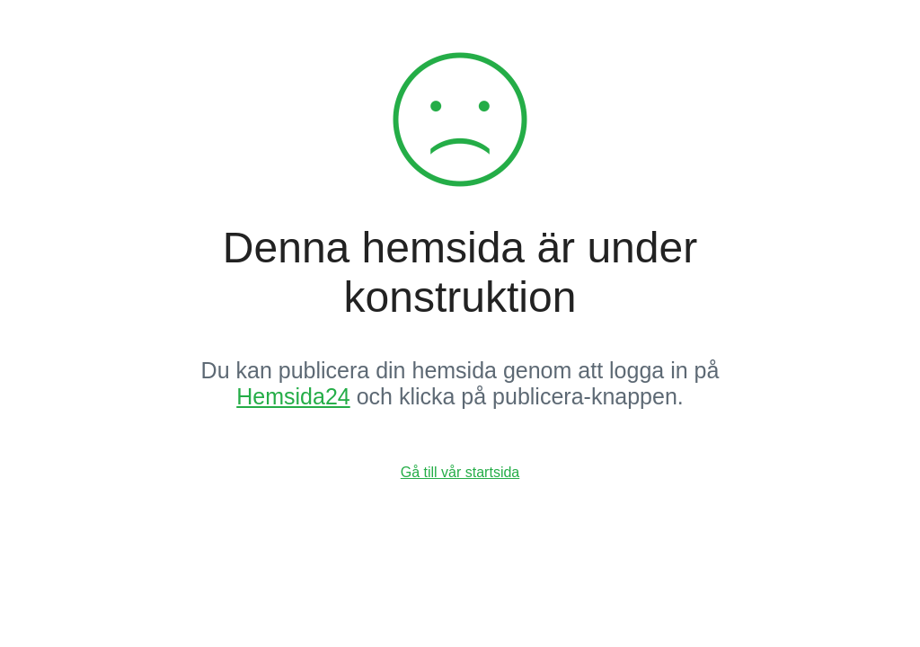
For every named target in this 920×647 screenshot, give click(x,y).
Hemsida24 (292, 396)
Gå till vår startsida (460, 472)
